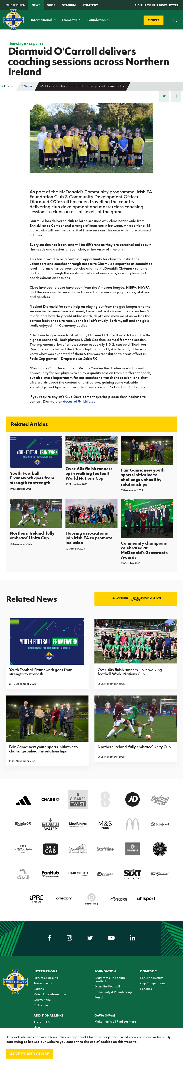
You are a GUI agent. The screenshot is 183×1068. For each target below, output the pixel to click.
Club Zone (41, 1005)
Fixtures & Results (46, 978)
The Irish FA (15, 5)
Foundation (98, 20)
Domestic (71, 20)
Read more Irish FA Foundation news (136, 599)
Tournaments (43, 983)
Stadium (69, 5)
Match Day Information (50, 994)
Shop (51, 5)
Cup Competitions (152, 983)
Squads (39, 989)
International (43, 20)
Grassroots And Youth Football (109, 979)
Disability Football (107, 986)
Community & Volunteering (113, 992)
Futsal (98, 997)
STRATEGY (90, 5)
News (36, 5)
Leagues (146, 989)
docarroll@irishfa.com (80, 401)
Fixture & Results (151, 978)
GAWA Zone (42, 1000)
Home (8, 86)
